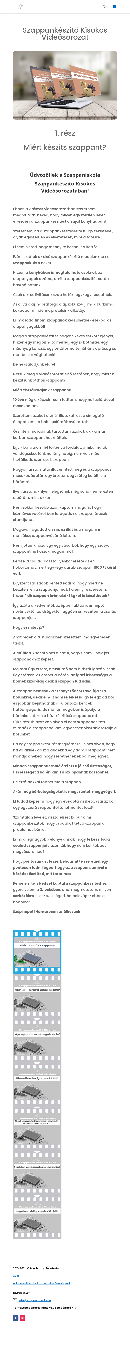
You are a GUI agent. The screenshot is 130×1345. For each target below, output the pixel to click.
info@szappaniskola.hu (35, 1300)
